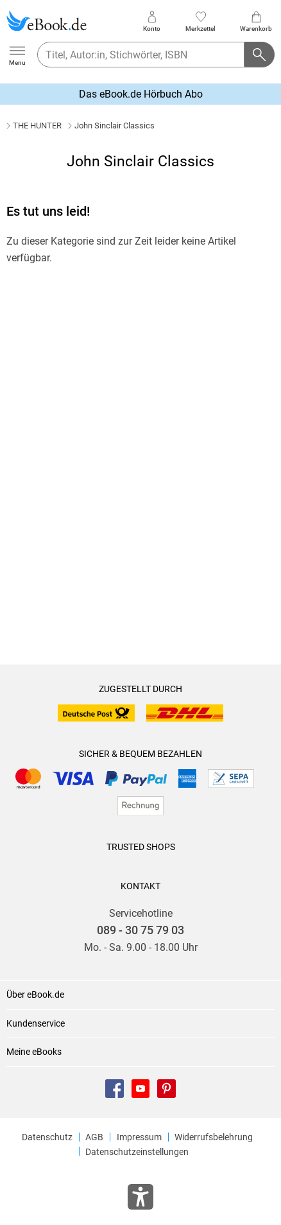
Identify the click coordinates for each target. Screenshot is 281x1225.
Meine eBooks (34, 1052)
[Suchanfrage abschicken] (259, 54)
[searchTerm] (140, 54)
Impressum (139, 1137)
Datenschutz (47, 1137)
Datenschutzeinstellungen (137, 1152)
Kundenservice (35, 1023)
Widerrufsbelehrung (214, 1137)
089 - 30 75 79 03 (140, 930)
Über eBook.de (35, 994)
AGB (94, 1137)
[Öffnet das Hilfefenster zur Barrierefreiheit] (140, 1199)
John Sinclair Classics (114, 125)
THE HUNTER (37, 125)
